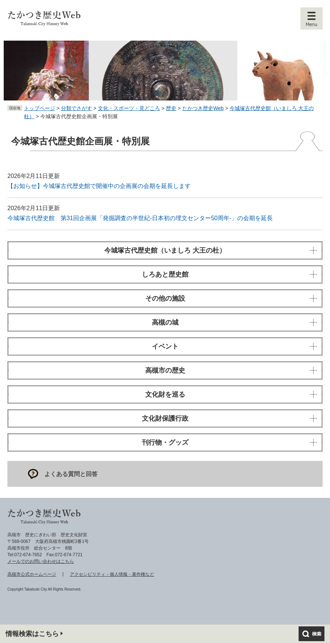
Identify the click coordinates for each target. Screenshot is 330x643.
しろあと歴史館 (165, 274)
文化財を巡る (165, 394)
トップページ (39, 108)
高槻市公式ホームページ (31, 574)
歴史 (171, 108)
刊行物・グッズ (165, 442)
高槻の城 (165, 322)
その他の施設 (165, 298)
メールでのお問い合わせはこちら (40, 561)
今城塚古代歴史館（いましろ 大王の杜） (165, 250)
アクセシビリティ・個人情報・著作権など (112, 574)
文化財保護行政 (165, 418)
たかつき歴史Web (203, 108)
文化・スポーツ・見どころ (129, 108)
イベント (165, 346)
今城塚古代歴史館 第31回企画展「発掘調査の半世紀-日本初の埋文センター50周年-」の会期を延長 (140, 218)
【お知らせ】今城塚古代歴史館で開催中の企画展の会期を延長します (99, 186)
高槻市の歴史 (165, 370)
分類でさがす (76, 108)
